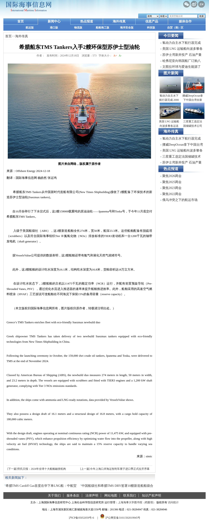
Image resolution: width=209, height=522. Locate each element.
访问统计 (173, 502)
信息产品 (151, 21)
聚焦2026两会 (172, 176)
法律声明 (91, 495)
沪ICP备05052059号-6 (81, 517)
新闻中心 (54, 21)
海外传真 (119, 21)
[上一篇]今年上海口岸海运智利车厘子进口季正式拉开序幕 (115, 468)
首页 (20, 21)
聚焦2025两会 (172, 182)
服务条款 (73, 495)
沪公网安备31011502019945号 (122, 517)
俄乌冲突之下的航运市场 (180, 200)
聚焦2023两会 (172, 188)
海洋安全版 (126, 27)
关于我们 (54, 495)
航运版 (30, 27)
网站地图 (110, 495)
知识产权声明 (151, 495)
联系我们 (129, 495)
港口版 (54, 27)
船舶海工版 (102, 27)
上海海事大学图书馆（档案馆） (137, 502)
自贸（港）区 (175, 27)
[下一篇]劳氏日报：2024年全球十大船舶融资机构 (36, 468)
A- (120, 55)
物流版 (78, 27)
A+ (115, 55)
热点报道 (86, 21)
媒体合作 (185, 21)
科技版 (151, 27)
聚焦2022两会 (172, 194)
